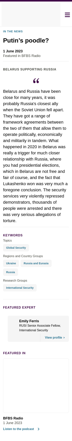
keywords (11, 246)
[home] (31, 15)
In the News (11, 42)
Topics (7, 251)
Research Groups (14, 283)
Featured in (12, 355)
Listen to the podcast (20, 431)
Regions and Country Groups (21, 267)
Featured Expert (16, 309)
